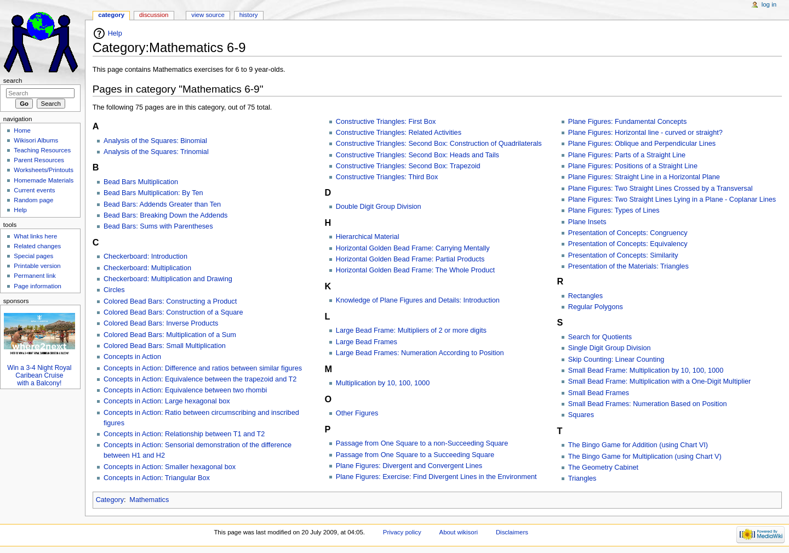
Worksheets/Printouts (43, 170)
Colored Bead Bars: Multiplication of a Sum (170, 335)
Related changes (37, 246)
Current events (34, 190)
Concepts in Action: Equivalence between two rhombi (185, 390)
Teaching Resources (42, 150)
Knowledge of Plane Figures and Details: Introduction (418, 300)
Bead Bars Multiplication (141, 182)
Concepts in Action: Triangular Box (157, 478)
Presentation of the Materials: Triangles (628, 266)
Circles (114, 290)
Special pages (33, 256)
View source (207, 15)
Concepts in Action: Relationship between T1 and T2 (184, 434)
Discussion (153, 15)
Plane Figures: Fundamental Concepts (627, 122)
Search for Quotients (600, 337)
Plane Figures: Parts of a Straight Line (626, 155)
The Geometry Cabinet (603, 467)
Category (110, 500)
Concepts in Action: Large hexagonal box (167, 401)
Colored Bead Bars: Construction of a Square (173, 312)
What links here (35, 236)
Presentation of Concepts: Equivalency (628, 244)
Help (115, 33)
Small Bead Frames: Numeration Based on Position (647, 404)
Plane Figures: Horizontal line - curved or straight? (645, 132)
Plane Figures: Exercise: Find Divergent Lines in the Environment (436, 477)
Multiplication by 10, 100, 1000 (383, 383)
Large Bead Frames (366, 342)
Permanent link (34, 275)
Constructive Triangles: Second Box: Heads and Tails (417, 155)
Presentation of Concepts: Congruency (628, 233)
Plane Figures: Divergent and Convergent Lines (409, 466)
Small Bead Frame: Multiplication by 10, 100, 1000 (646, 370)
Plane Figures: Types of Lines (614, 210)
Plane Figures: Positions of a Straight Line (632, 166)
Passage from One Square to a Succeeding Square (415, 455)
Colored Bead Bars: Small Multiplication (165, 346)
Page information (37, 286)
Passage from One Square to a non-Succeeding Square (422, 443)
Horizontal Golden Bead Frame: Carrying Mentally (413, 248)
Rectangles (585, 296)
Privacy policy (402, 532)
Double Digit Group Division (378, 206)
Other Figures (357, 413)
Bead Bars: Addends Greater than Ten (162, 204)
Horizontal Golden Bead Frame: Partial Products (410, 259)
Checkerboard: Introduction (145, 256)
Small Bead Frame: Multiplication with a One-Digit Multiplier (659, 381)
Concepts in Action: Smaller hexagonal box (170, 467)
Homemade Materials (43, 180)
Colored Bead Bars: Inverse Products (161, 323)
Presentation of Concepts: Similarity (623, 255)
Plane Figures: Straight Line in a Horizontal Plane (644, 177)
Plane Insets (587, 222)
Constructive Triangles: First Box (386, 122)
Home (22, 130)
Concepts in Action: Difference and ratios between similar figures (203, 368)
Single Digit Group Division (609, 348)
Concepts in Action (132, 357)
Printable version (37, 266)
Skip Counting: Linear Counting (616, 359)
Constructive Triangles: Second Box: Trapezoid (408, 166)
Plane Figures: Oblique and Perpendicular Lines (642, 143)
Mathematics (149, 500)
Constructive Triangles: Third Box (387, 177)
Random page (33, 200)
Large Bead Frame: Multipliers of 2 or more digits (411, 330)
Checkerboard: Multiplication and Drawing (168, 279)
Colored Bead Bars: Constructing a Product (170, 301)
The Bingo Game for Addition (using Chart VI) (638, 445)
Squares (581, 415)
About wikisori (458, 532)
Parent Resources (39, 160)
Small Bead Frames (598, 393)
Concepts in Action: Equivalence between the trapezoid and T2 (200, 379)
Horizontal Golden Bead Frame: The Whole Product (415, 270)
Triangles (582, 478)
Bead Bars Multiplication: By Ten (153, 193)
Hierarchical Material (367, 237)
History (248, 15)
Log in (769, 4)
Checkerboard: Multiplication (147, 268)
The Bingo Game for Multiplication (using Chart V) (645, 456)
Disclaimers (512, 532)
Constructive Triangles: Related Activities (398, 132)
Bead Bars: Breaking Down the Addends (165, 215)
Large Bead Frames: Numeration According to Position (420, 353)
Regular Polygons (595, 307)
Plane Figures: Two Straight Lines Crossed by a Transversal (660, 188)
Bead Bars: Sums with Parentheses (158, 226)
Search (12, 80)
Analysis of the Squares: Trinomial (156, 152)
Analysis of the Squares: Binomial (155, 141)
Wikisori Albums (36, 140)
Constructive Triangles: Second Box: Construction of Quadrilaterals (439, 143)
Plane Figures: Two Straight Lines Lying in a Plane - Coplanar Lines (672, 199)
